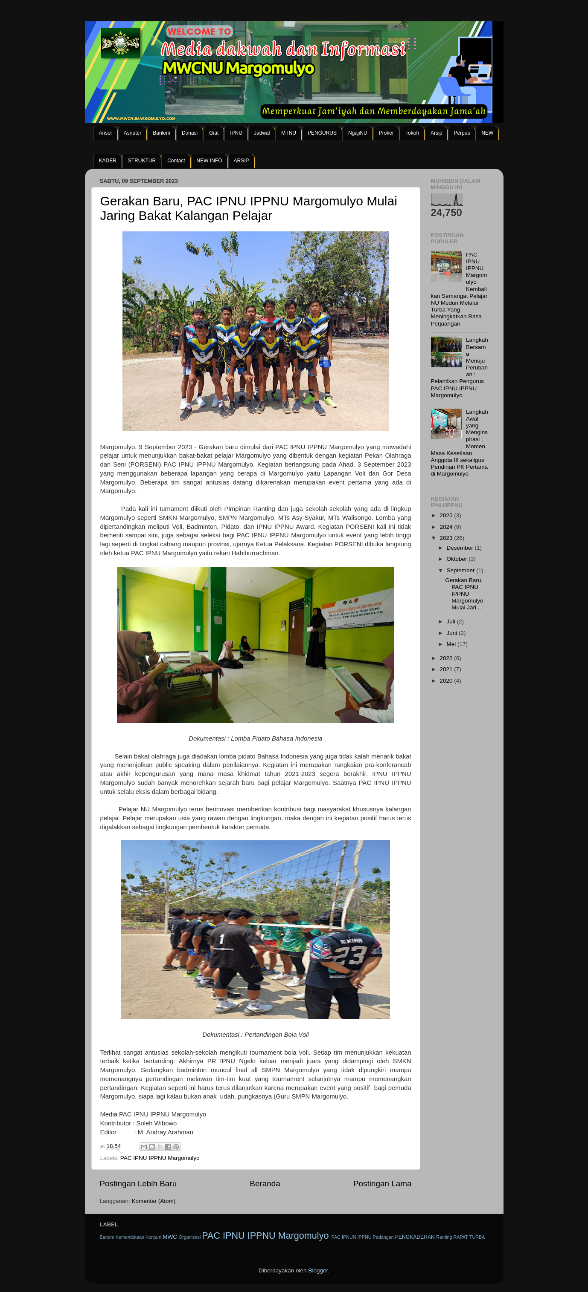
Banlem (161, 133)
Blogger (318, 1270)
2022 (447, 658)
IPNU (236, 133)
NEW (487, 133)
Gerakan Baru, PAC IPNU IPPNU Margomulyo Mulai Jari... (464, 594)
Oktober (458, 559)
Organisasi (190, 1237)
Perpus (462, 133)
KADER (107, 161)
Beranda (265, 1183)
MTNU (288, 133)
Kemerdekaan (130, 1237)
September (462, 570)
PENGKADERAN (415, 1237)
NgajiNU (357, 133)
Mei (452, 644)
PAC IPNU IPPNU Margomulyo (160, 1158)
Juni (453, 633)
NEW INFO (209, 161)
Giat (213, 133)
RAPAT (460, 1237)
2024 (447, 527)
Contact (176, 161)
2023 (447, 538)
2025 (447, 515)
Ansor (105, 133)
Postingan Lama (382, 1183)
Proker (386, 133)
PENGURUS (322, 133)
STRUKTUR (142, 161)
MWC (170, 1237)
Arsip (436, 133)
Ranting (444, 1237)
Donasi (190, 133)
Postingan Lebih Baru (138, 1183)
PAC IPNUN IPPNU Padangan (362, 1237)
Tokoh (412, 133)
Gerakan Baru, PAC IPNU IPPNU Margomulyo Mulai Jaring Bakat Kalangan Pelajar (248, 208)
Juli (452, 621)
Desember (461, 548)
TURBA (477, 1237)
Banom (107, 1237)
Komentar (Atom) (154, 1201)
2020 (447, 681)
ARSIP (241, 161)
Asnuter (132, 133)
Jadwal (262, 133)
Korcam (153, 1237)
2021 (447, 669)
